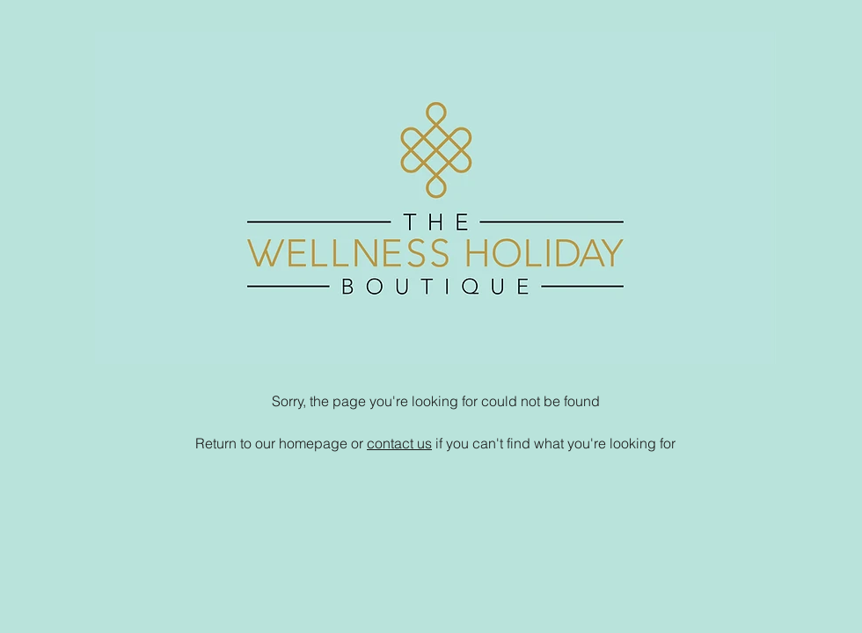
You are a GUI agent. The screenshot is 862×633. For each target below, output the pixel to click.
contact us (399, 443)
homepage (313, 443)
